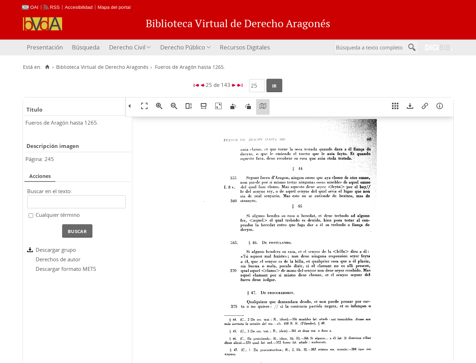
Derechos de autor (58, 259)
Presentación (45, 47)
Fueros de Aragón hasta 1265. (61, 122)
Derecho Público (182, 47)
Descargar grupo (56, 249)
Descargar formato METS (66, 268)
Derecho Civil (127, 47)
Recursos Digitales (245, 47)
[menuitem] (45, 47)
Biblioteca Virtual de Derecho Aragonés (102, 67)
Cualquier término (58, 214)
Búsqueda (86, 47)
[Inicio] (47, 67)
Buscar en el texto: (49, 191)
